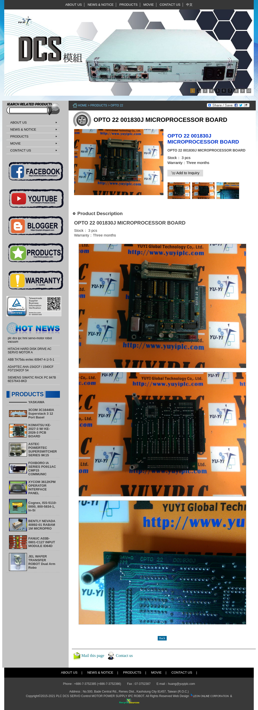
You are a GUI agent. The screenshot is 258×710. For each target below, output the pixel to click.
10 (248, 90)
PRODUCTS (128, 4)
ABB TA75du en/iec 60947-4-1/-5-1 (31, 359)
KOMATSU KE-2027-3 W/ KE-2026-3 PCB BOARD (39, 430)
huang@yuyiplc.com (181, 684)
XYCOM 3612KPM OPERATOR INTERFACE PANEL (42, 487)
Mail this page (92, 655)
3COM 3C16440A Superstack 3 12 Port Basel (41, 413)
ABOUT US (73, 4)
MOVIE (148, 4)
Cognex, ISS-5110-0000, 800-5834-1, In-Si (42, 506)
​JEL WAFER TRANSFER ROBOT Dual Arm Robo (41, 561)
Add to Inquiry (185, 173)
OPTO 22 (117, 105)
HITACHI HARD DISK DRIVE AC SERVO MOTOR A (29, 350)
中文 (189, 4)
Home (82, 105)
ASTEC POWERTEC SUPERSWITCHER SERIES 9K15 (42, 449)
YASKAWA (36, 402)
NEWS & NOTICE (101, 4)
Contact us (124, 655)
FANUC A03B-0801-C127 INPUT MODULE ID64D (41, 542)
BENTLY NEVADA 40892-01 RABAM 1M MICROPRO (41, 524)
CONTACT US (170, 4)
